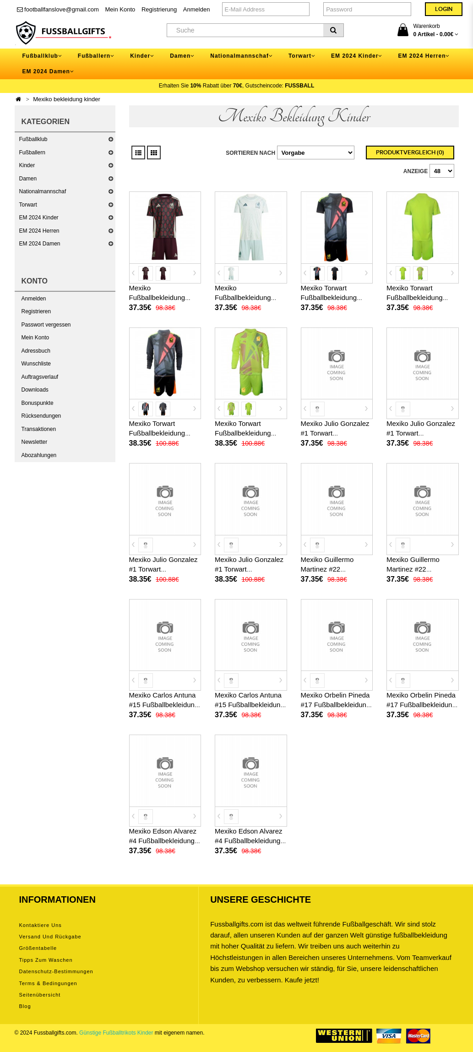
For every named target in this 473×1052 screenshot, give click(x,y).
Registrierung (159, 9)
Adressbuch (36, 351)
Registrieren (36, 311)
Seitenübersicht (40, 994)
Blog (25, 1006)
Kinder (27, 165)
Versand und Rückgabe (50, 936)
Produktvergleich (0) (410, 152)
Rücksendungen (41, 416)
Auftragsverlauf (40, 377)
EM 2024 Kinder (39, 217)
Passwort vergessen (46, 325)
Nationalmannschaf (42, 191)
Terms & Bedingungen (48, 983)
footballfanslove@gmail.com (58, 9)
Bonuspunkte (38, 403)
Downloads (35, 390)
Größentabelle (38, 948)
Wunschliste (36, 363)
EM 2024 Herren (39, 231)
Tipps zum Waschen (46, 960)
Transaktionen (39, 429)
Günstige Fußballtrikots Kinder (116, 1033)
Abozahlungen (39, 455)
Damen (28, 178)
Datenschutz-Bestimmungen (56, 971)
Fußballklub (33, 139)
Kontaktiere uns (40, 925)
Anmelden (196, 9)
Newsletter (35, 442)
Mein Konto (120, 9)
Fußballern (32, 152)
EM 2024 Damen (39, 243)
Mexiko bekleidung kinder (66, 99)
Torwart (28, 205)
